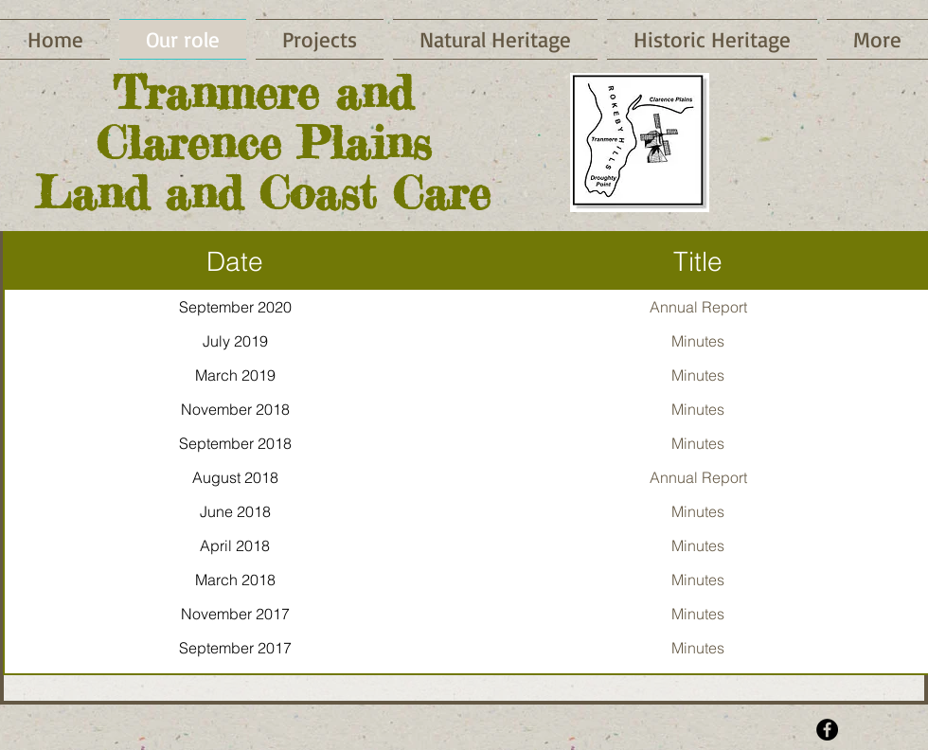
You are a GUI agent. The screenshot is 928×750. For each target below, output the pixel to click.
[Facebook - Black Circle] (827, 730)
